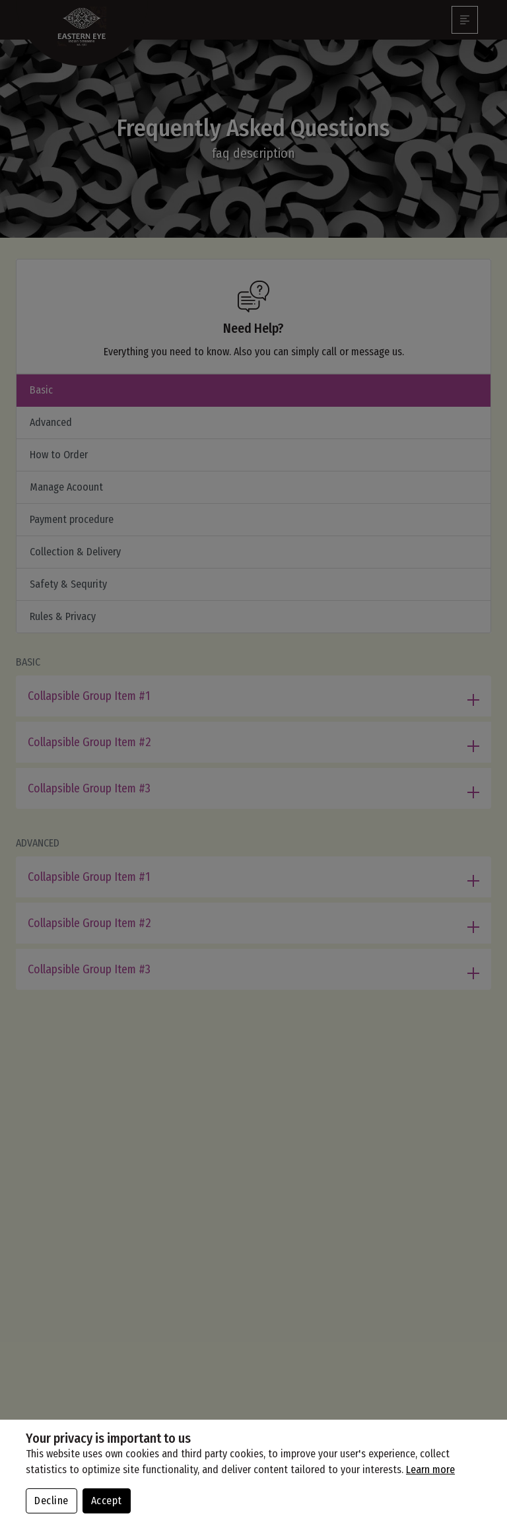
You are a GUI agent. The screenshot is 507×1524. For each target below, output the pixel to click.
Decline (51, 1500)
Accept (106, 1500)
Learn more (430, 1469)
